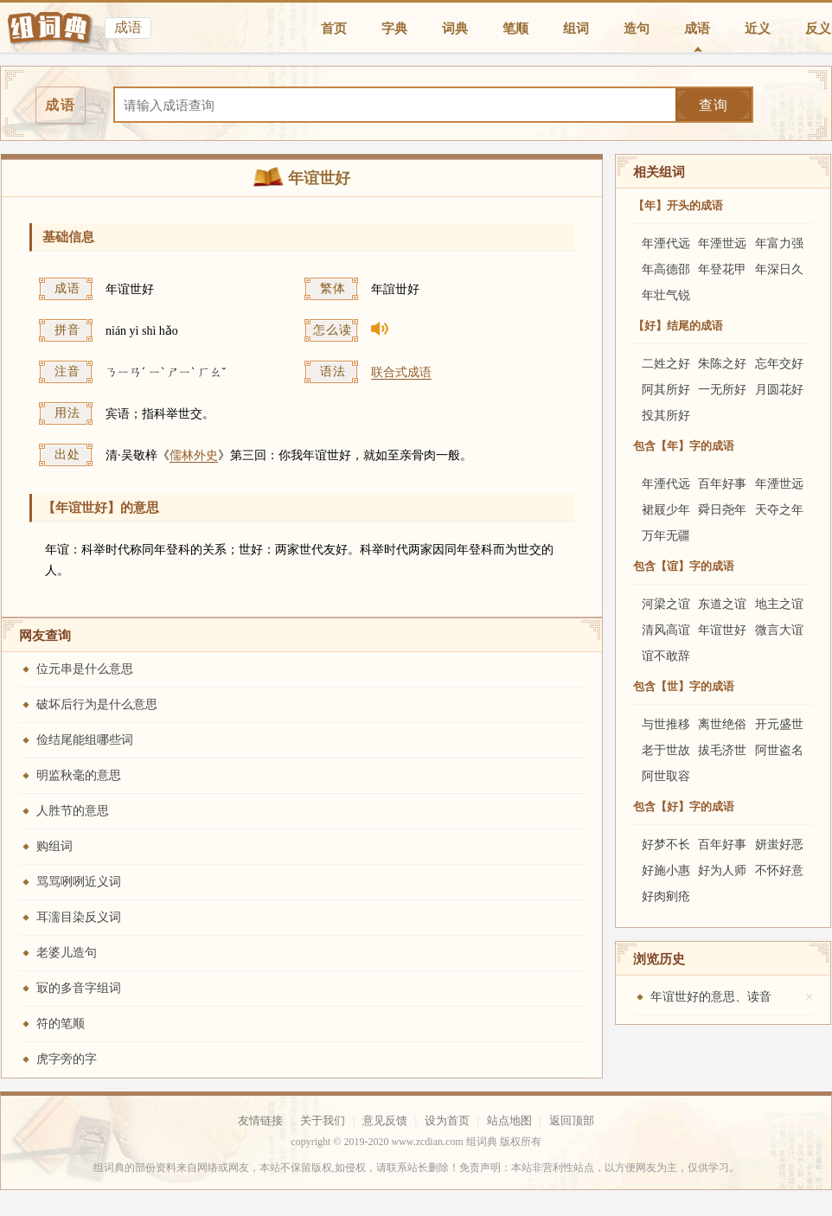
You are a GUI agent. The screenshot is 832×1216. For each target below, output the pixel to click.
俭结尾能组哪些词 (84, 739)
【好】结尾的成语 (678, 325)
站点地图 (509, 1120)
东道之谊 (722, 604)
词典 (455, 28)
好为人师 (722, 870)
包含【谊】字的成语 (683, 566)
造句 (637, 28)
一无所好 (722, 389)
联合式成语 (401, 372)
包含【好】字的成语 (683, 806)
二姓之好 (666, 363)
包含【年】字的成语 (683, 445)
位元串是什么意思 (84, 668)
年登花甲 (722, 269)
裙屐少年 (666, 509)
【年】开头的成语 (678, 205)
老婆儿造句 (66, 952)
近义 (758, 28)
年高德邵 (666, 269)
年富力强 (779, 243)
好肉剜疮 (666, 896)
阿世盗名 (779, 750)
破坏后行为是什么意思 (96, 704)
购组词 (54, 846)
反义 (818, 28)
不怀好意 (779, 870)
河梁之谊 (666, 604)
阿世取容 (666, 776)
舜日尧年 (722, 509)
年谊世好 (722, 630)
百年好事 (722, 483)
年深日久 (779, 269)
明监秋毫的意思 (78, 775)
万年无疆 (666, 535)
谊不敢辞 (666, 656)
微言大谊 (779, 630)
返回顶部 (571, 1120)
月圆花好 (779, 389)
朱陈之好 (722, 363)
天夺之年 (779, 509)
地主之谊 (779, 604)
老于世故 (666, 750)
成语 (697, 28)
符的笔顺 (60, 1023)
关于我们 (322, 1120)
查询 (713, 105)
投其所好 (666, 415)
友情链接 (260, 1120)
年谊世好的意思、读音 (710, 996)
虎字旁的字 (66, 1059)
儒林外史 (194, 455)
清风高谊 (666, 630)
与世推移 (666, 724)
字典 (394, 28)
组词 (576, 28)
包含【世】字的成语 (683, 686)
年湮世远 (722, 243)
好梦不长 (666, 844)
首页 (334, 28)
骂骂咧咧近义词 (78, 881)
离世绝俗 (722, 724)
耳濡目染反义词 (78, 917)
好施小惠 (666, 870)
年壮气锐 (666, 295)
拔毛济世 (722, 750)
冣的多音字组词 (78, 988)
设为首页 (447, 1120)
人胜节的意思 (72, 810)
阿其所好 (666, 389)
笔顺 (515, 28)
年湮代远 (666, 243)
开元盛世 (779, 724)
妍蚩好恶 (779, 844)
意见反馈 (384, 1120)
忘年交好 (779, 363)
